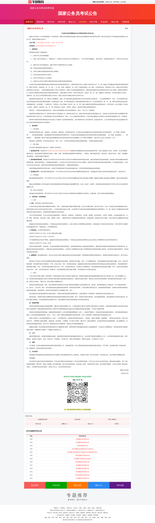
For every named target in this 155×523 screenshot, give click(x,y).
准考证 (117, 424)
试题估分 (84, 515)
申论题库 (73, 515)
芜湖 (106, 517)
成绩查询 (82, 512)
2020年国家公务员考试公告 (82, 455)
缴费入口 (64, 424)
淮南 (82, 517)
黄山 (86, 517)
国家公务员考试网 (55, 510)
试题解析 (90, 515)
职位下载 (93, 22)
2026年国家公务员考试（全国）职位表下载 (49, 42)
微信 (93, 508)
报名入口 (72, 22)
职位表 (60, 512)
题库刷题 (96, 515)
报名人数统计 (112, 419)
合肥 (75, 517)
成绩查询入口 (90, 510)
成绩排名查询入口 (100, 510)
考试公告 (50, 22)
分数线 (77, 512)
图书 (89, 508)
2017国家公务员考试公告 (82, 465)
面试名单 (99, 512)
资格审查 (88, 512)
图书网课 (116, 2)
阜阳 (71, 517)
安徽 (45, 517)
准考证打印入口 (82, 510)
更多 (126, 28)
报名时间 (40, 22)
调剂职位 (105, 512)
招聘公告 (69, 508)
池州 (64, 517)
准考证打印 (72, 512)
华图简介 (56, 508)
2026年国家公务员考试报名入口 (46, 46)
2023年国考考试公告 (82, 445)
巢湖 (60, 517)
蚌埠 (53, 517)
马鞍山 (94, 517)
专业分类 (56, 485)
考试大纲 (61, 22)
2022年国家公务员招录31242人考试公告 (82, 449)
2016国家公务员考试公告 (82, 468)
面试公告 (94, 512)
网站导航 (99, 508)
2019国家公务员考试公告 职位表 (82, 458)
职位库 (75, 508)
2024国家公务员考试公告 (82, 442)
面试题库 (78, 515)
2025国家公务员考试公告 (82, 439)
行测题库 (67, 515)
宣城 (109, 517)
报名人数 (114, 22)
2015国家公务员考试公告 (82, 471)
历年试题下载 (60, 515)
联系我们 (62, 508)
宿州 (98, 517)
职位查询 (82, 22)
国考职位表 (108, 2)
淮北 (79, 517)
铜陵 (102, 517)
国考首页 (29, 22)
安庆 (49, 517)
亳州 (56, 517)
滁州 (68, 517)
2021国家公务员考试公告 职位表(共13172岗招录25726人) (82, 452)
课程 (80, 508)
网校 (85, 508)
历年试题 (120, 485)
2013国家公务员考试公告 (82, 478)
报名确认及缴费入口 (71, 510)
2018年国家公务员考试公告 (82, 462)
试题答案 (125, 22)
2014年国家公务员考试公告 (82, 475)
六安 (90, 517)
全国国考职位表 (42, 419)
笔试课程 (123, 2)
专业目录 (104, 22)
